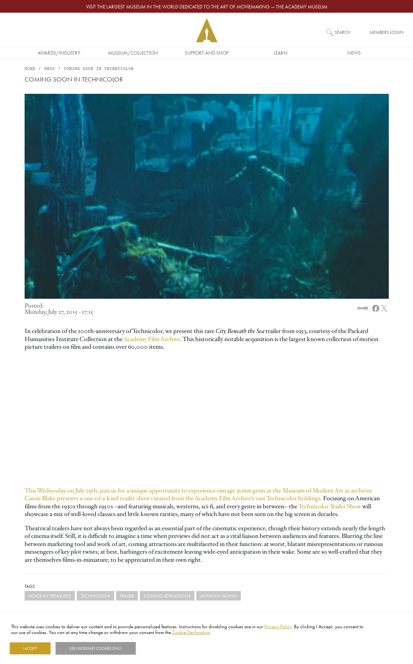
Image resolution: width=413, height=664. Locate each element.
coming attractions (167, 596)
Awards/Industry (59, 53)
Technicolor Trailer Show (329, 506)
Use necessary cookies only (95, 648)
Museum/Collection (133, 53)
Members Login (386, 32)
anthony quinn (218, 596)
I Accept (30, 648)
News (354, 53)
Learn (280, 53)
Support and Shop (207, 53)
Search (342, 32)
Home (30, 69)
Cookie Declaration (191, 632)
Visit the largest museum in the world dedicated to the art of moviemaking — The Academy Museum (206, 6)
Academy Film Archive (151, 339)
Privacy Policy (278, 626)
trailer (127, 596)
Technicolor (95, 596)
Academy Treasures (49, 596)
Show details (155, 648)
